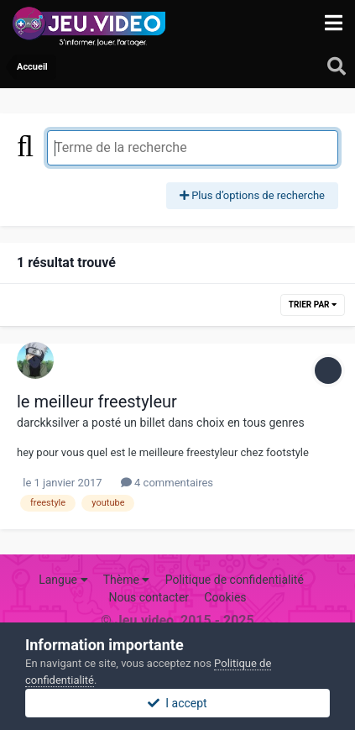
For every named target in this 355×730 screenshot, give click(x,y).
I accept (177, 703)
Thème (126, 579)
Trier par (313, 304)
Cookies (225, 597)
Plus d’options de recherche (252, 195)
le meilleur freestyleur (97, 401)
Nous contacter (148, 597)
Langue (63, 579)
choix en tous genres (250, 422)
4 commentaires (167, 482)
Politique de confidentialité (234, 579)
